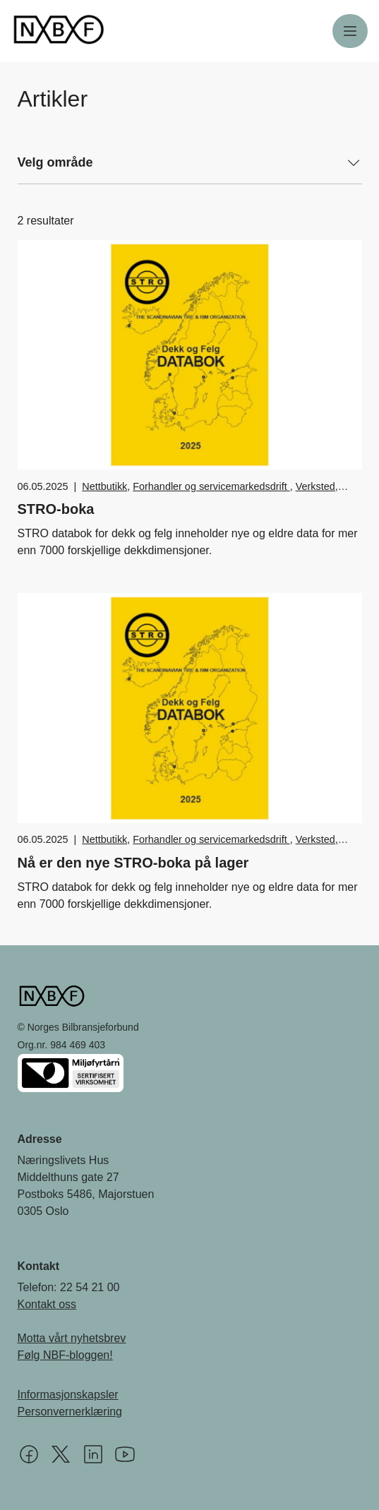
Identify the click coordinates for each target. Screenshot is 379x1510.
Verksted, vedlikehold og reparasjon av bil (209, 494)
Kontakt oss (47, 1304)
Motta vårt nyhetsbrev (72, 1338)
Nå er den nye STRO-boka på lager (133, 862)
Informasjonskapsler (68, 1395)
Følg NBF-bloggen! (65, 1355)
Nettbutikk (104, 486)
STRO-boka (56, 509)
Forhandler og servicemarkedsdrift (211, 486)
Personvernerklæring (70, 1412)
